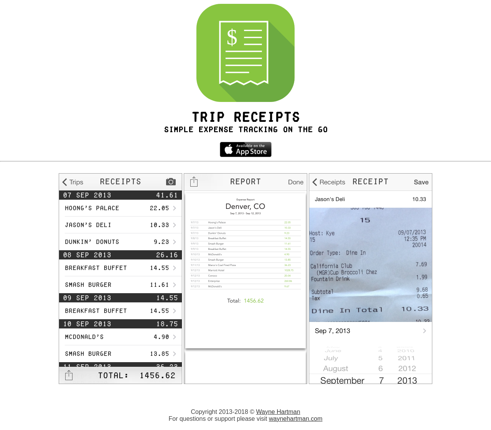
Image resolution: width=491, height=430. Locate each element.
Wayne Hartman (278, 412)
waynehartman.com (296, 418)
